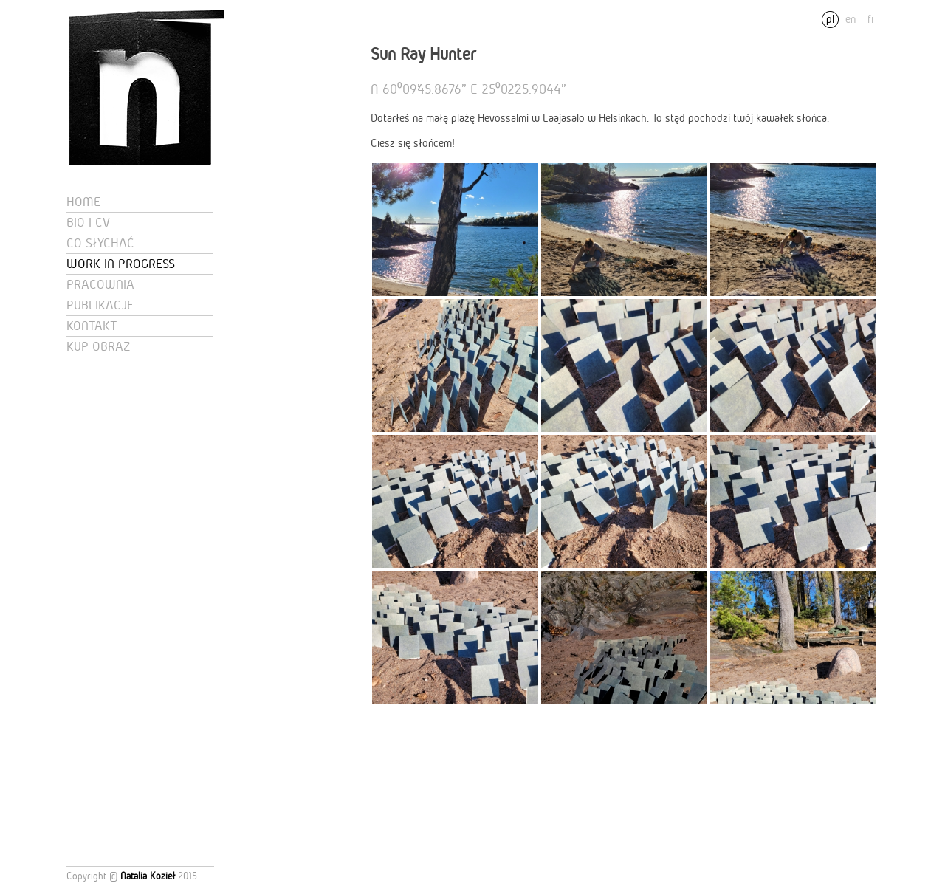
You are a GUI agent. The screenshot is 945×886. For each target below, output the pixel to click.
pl (830, 19)
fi (870, 19)
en (850, 19)
